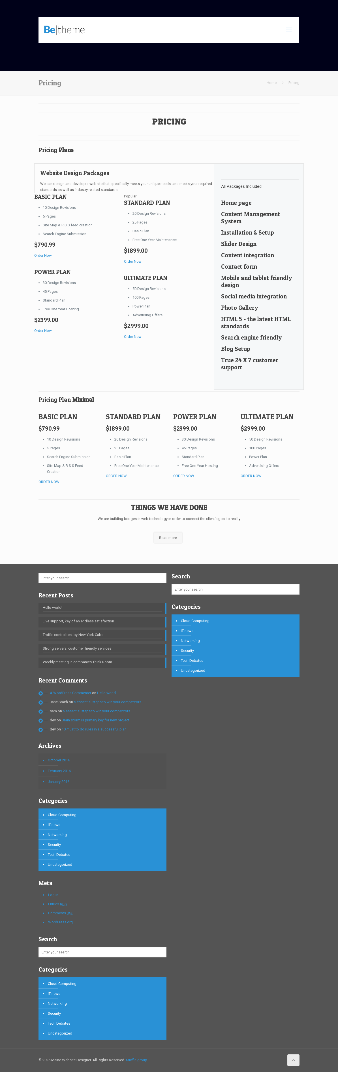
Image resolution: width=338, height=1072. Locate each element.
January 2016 (58, 782)
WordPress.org (60, 922)
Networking (57, 835)
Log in (53, 895)
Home (272, 83)
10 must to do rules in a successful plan (94, 729)
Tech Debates (59, 854)
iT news (54, 825)
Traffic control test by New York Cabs (73, 635)
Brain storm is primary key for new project (95, 720)
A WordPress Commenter (70, 693)
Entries (57, 904)
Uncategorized (60, 864)
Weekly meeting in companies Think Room (77, 662)
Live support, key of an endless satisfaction (78, 621)
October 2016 (59, 760)
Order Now (43, 255)
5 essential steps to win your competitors (107, 702)
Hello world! (52, 607)
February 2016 (59, 771)
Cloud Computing (62, 815)
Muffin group (136, 1060)
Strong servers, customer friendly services (77, 648)
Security (54, 845)
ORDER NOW (48, 482)
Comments (61, 913)
